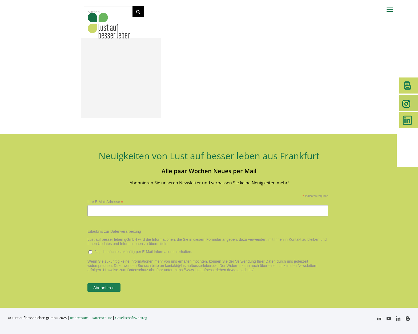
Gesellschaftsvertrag (131, 317)
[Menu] (390, 8)
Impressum (79, 317)
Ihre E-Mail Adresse (105, 201)
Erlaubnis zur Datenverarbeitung (114, 231)
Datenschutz (102, 317)
